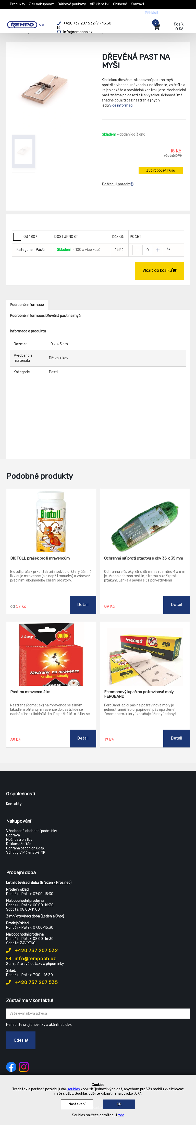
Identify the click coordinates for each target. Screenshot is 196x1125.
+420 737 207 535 (32, 982)
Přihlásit (151, 13)
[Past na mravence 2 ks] (51, 654)
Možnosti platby (19, 839)
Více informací (121, 105)
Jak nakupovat (41, 4)
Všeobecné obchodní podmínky (31, 831)
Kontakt (137, 4)
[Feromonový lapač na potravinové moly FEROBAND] (145, 654)
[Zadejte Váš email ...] (98, 1013)
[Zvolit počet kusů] (148, 250)
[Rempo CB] (27, 23)
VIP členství (99, 4)
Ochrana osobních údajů (25, 848)
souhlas (73, 1089)
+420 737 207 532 (32, 950)
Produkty (17, 4)
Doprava (13, 835)
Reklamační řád (18, 844)
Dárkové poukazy (72, 4)
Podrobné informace (27, 305)
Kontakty (14, 804)
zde (121, 1115)
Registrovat (172, 13)
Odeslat (21, 1040)
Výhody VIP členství (25, 852)
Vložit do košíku (159, 270)
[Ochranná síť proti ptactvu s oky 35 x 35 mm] (145, 520)
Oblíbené (120, 4)
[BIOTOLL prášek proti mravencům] (51, 520)
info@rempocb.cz (31, 959)
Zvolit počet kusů (160, 170)
